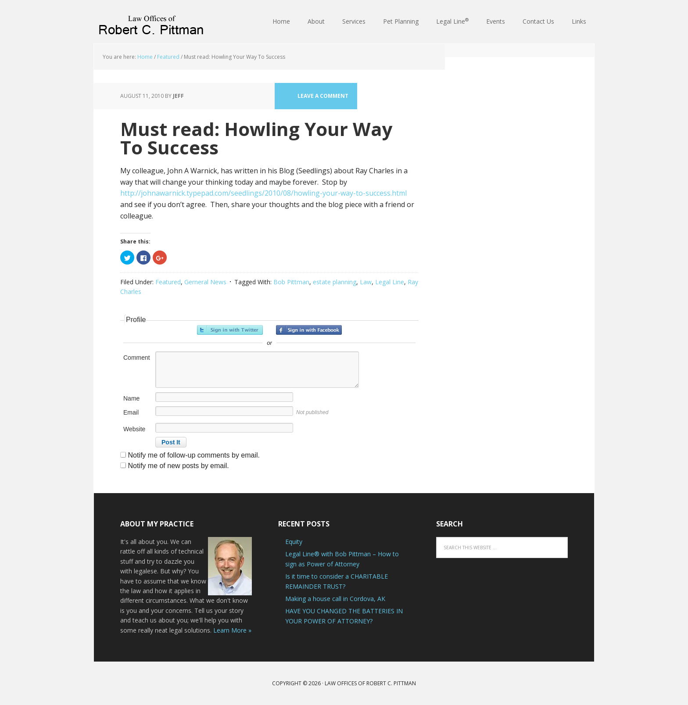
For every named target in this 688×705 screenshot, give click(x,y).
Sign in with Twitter (230, 330)
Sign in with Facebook (309, 330)
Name (131, 398)
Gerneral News (205, 282)
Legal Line (389, 282)
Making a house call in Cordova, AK (335, 598)
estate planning (334, 282)
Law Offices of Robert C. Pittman (151, 22)
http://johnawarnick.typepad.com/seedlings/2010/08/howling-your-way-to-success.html (263, 193)
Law (366, 282)
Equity (293, 541)
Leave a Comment (322, 96)
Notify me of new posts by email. (178, 465)
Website (134, 429)
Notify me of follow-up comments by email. (194, 455)
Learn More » (232, 630)
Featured (168, 282)
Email (131, 412)
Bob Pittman (291, 282)
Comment (136, 357)
